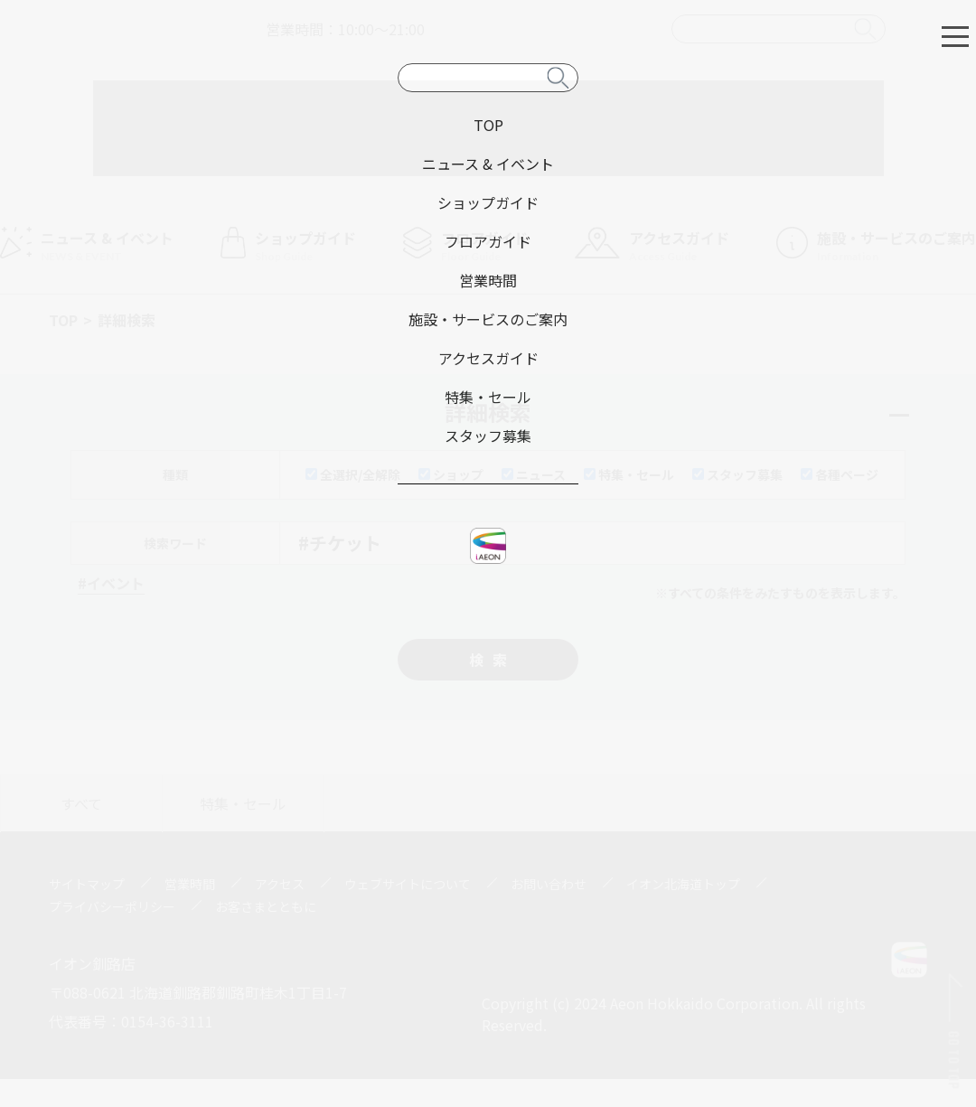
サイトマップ (87, 884)
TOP (63, 320)
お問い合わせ (549, 884)
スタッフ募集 (737, 474)
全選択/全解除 (352, 474)
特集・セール (629, 474)
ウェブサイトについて (407, 884)
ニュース (534, 474)
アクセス (280, 884)
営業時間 (189, 884)
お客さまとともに (265, 906)
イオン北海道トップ (683, 884)
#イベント (111, 583)
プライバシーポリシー (112, 906)
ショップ (450, 474)
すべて (81, 803)
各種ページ (839, 474)
